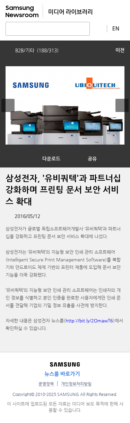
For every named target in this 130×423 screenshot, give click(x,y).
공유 (92, 158)
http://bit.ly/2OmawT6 (89, 320)
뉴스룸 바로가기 (62, 374)
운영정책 (46, 383)
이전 (119, 50)
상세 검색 (98, 28)
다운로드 (51, 158)
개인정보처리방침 (76, 383)
